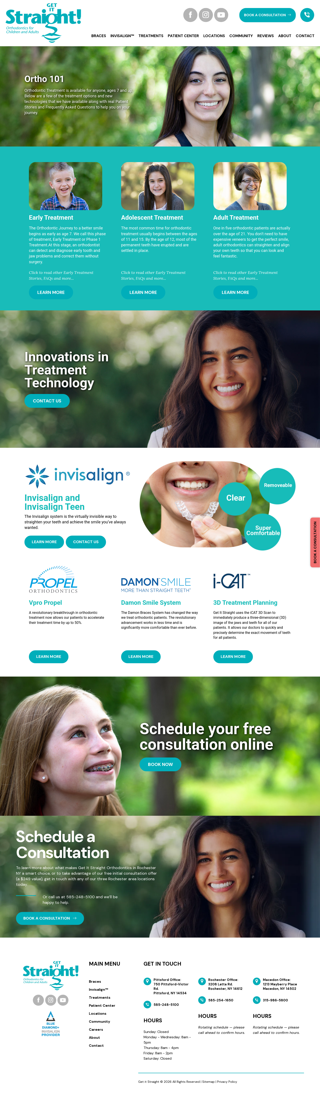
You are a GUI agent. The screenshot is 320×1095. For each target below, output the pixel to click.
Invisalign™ (122, 36)
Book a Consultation (315, 542)
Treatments (150, 36)
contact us (47, 401)
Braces (98, 36)
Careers (96, 1029)
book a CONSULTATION (267, 15)
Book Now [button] (160, 764)
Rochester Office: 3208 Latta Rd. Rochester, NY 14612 (225, 984)
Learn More (51, 292)
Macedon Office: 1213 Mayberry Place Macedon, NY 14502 (280, 984)
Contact (305, 36)
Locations (214, 36)
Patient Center (183, 36)
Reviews (265, 36)
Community (241, 36)
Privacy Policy (227, 1082)
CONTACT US (86, 541)
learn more (44, 541)
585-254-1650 (220, 1000)
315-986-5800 (275, 1000)
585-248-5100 (80, 896)
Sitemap (208, 1082)
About (284, 36)
